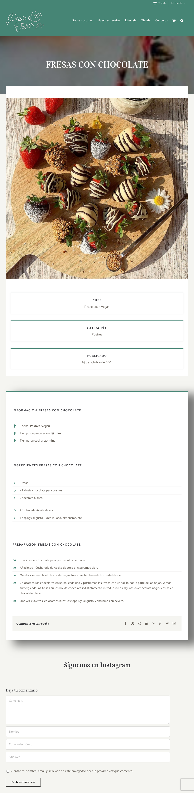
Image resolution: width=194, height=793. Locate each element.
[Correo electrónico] (174, 624)
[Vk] (167, 624)
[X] (132, 624)
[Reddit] (139, 624)
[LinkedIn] (146, 624)
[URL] (88, 757)
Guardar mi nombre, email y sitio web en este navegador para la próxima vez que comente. (71, 771)
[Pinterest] (160, 624)
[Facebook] (125, 624)
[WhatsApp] (153, 624)
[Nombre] (88, 731)
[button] (181, 20)
